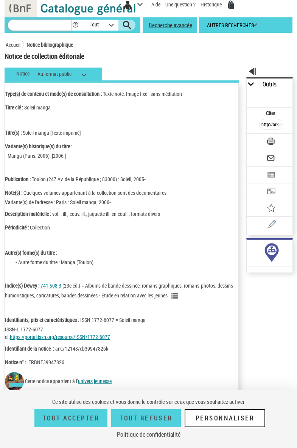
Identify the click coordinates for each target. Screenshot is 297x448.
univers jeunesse (95, 381)
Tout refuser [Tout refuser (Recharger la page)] (146, 418)
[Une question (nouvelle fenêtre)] (271, 225)
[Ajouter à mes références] (271, 208)
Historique (212, 4)
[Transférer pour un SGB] (271, 192)
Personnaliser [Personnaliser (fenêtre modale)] (225, 418)
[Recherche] (40, 25)
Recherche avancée (170, 25)
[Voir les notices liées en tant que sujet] (175, 295)
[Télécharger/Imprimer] (271, 142)
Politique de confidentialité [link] (148, 434)
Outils (270, 84)
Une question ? (180, 4)
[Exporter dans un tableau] (271, 175)
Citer (271, 113)
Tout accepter (71, 418)
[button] (75, 25)
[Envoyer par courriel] (271, 159)
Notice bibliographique (49, 44)
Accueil (13, 44)
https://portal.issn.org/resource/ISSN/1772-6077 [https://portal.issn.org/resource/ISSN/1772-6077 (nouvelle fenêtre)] (60, 336)
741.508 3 (50, 285)
